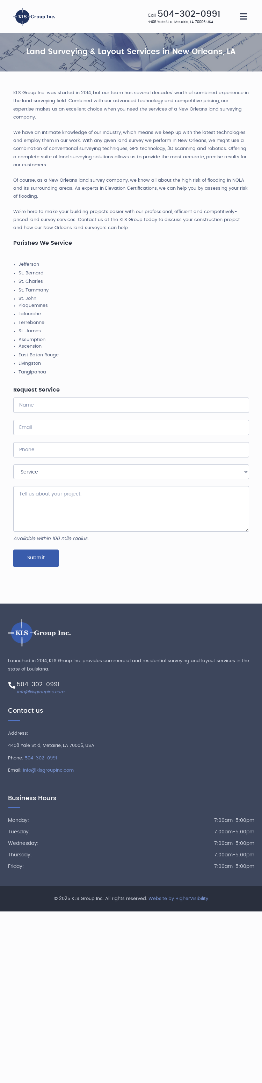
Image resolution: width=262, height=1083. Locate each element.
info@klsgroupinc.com (40, 692)
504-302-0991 (189, 14)
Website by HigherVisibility (178, 898)
